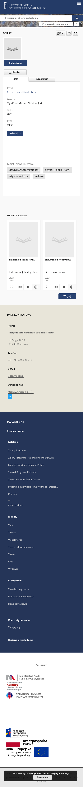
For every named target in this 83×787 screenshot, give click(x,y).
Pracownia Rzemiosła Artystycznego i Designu (33, 486)
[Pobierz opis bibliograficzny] (19, 287)
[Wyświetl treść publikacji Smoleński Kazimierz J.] (28, 287)
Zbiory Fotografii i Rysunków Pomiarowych (31, 457)
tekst (10, 125)
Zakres (12, 554)
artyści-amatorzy (18, 176)
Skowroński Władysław (58, 259)
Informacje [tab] (42, 79)
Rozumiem (42, 777)
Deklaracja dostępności (21, 596)
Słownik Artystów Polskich (24, 169)
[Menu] (78, 3)
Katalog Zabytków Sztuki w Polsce (26, 465)
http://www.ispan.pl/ (21, 391)
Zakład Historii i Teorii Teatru (24, 479)
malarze (39, 176)
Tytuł (11, 525)
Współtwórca (15, 539)
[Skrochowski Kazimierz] (12, 48)
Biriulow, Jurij (35, 103)
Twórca (12, 532)
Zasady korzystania (18, 589)
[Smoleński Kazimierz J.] (23, 240)
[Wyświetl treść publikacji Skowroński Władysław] (64, 287)
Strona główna (15, 431)
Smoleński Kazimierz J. (22, 259)
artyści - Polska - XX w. (57, 169)
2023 (9, 114)
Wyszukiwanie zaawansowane (56, 24)
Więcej (67, 296)
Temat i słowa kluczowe (21, 547)
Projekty (12, 494)
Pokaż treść (15, 63)
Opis (10, 561)
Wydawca (13, 568)
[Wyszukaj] (77, 18)
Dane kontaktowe (17, 603)
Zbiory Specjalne (17, 450)
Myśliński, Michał (16, 103)
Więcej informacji (60, 773)
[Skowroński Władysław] (59, 240)
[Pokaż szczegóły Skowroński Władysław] (71, 287)
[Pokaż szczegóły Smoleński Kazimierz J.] (35, 287)
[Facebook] (10, 397)
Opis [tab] (15, 79)
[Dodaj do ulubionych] (68, 33)
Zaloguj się (14, 627)
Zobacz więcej (16, 505)
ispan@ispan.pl (16, 375)
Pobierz (14, 72)
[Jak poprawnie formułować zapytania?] (76, 24)
